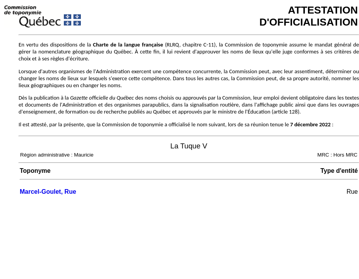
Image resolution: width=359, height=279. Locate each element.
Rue (352, 191)
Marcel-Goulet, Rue (48, 191)
